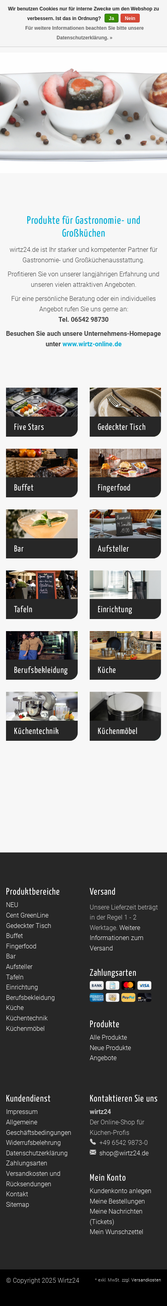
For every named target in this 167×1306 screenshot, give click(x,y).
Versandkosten (146, 1280)
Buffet (14, 936)
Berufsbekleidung (30, 997)
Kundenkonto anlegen (120, 1191)
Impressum (22, 1112)
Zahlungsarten (26, 1163)
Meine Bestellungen (117, 1201)
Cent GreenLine (27, 915)
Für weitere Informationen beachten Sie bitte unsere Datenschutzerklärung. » (84, 33)
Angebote (103, 1058)
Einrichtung (22, 987)
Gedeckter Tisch (28, 926)
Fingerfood (21, 946)
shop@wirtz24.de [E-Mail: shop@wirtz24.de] (123, 1153)
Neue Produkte (110, 1048)
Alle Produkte (108, 1037)
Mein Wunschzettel (116, 1232)
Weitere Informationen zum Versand (116, 938)
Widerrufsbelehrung (33, 1143)
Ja (111, 18)
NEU (12, 905)
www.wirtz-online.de (92, 344)
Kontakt (17, 1194)
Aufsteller (19, 967)
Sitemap (17, 1204)
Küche (15, 1008)
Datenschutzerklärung (37, 1153)
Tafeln (15, 977)
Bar (11, 956)
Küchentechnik (27, 1018)
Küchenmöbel (25, 1028)
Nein (130, 18)
